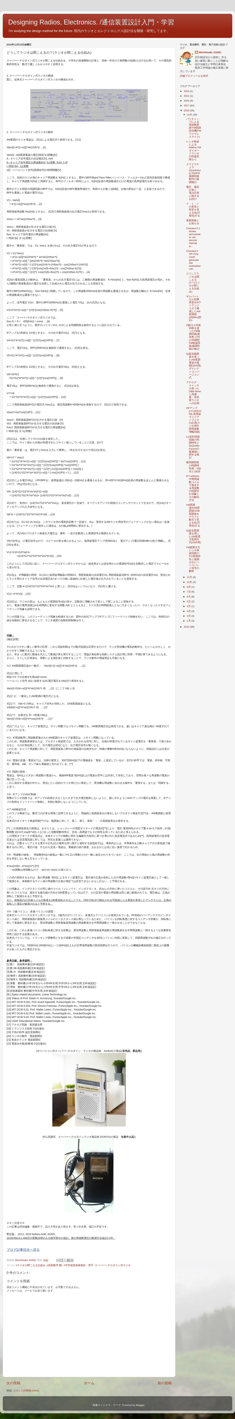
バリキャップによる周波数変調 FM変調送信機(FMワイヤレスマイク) (193, 128)
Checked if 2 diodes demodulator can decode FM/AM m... (193, 237)
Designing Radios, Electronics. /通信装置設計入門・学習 (91, 22)
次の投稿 (13, 1383)
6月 (189, 596)
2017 (187, 105)
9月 (189, 587)
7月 (189, 591)
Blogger (140, 1405)
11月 (190, 577)
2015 (187, 626)
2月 (189, 616)
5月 (189, 601)
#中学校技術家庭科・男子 (78, 1265)
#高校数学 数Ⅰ (54, 1265)
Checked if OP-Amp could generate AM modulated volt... (193, 260)
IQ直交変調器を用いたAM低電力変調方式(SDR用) (193, 536)
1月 (189, 620)
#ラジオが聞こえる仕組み (31, 1265)
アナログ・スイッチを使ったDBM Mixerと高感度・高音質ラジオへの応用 (193, 393)
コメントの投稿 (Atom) (26, 1390)
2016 (187, 110)
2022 (187, 96)
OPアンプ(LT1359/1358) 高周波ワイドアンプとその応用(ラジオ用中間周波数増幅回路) (193, 420)
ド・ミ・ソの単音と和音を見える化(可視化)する (193, 209)
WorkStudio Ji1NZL (210, 52)
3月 (189, 611)
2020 (187, 100)
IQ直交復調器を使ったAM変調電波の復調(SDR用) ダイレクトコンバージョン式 (195, 365)
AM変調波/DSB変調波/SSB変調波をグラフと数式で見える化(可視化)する (193, 515)
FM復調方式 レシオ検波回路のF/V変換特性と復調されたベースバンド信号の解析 (193, 559)
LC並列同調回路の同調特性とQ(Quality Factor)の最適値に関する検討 (193, 447)
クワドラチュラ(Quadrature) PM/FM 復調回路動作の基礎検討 (193, 173)
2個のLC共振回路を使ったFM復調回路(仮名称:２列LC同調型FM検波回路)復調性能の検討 (193, 337)
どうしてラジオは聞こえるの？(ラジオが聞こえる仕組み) (193, 282)
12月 (190, 114)
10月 (190, 582)
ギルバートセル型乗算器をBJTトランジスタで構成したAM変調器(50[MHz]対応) (194, 308)
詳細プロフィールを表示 (194, 76)
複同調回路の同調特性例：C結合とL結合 (193, 467)
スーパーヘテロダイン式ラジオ (113, 1265)
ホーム (89, 1383)
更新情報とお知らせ (192, 222)
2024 (187, 91)
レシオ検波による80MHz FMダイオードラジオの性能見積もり (193, 150)
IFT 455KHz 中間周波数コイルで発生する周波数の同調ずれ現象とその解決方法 (192, 488)
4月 (189, 606)
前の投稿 (165, 1383)
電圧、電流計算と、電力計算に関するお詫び (192, 193)
